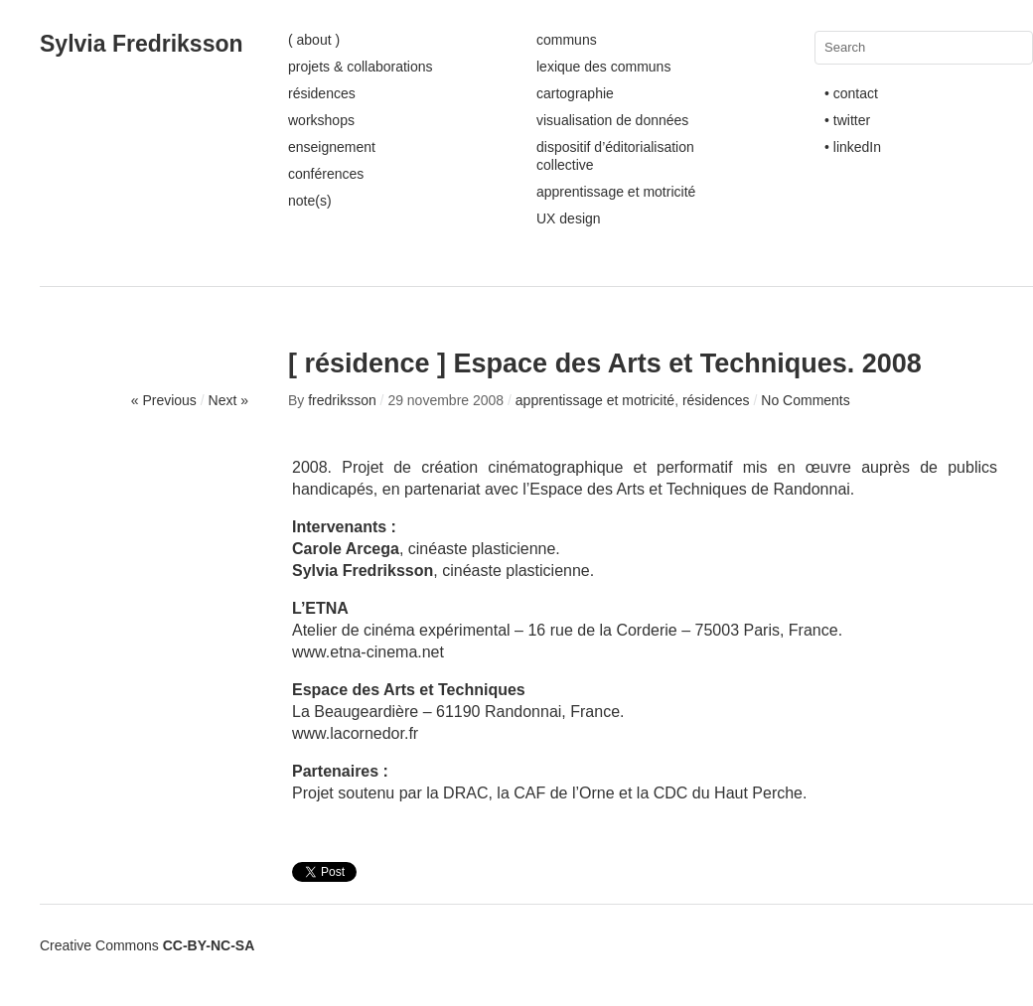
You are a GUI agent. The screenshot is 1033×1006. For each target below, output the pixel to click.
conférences (326, 174)
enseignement (331, 147)
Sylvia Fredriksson (141, 44)
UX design (568, 218)
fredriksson (341, 400)
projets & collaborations (360, 66)
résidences (322, 93)
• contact (851, 93)
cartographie (575, 93)
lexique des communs (603, 66)
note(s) (310, 201)
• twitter (847, 120)
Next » (228, 400)
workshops (321, 120)
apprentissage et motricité (615, 192)
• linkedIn (852, 147)
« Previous (164, 400)
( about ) (314, 40)
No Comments (805, 400)
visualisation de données (612, 120)
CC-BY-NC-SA (209, 945)
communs (566, 40)
